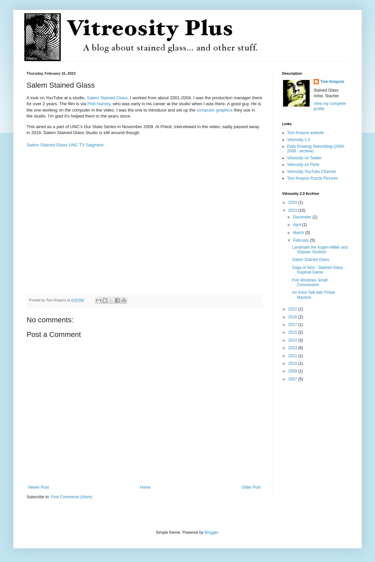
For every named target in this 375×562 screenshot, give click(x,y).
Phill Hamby (98, 103)
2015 (293, 332)
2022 (293, 309)
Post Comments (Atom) (71, 497)
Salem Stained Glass (107, 97)
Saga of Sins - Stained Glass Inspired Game (317, 270)
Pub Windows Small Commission (310, 282)
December (303, 217)
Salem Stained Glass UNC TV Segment (65, 144)
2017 (293, 324)
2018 (293, 317)
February (301, 240)
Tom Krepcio (332, 81)
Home (145, 487)
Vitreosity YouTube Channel (311, 171)
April (297, 224)
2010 (293, 363)
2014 (293, 340)
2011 (293, 356)
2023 (293, 210)
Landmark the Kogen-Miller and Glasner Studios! (319, 249)
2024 (293, 202)
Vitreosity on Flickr (303, 164)
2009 (293, 371)
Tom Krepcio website (305, 132)
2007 (293, 379)
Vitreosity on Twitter (304, 158)
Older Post (251, 487)
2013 (293, 348)
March (299, 232)
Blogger (211, 532)
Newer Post (38, 487)
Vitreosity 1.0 (298, 139)
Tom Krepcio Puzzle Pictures (312, 178)
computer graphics (214, 110)
